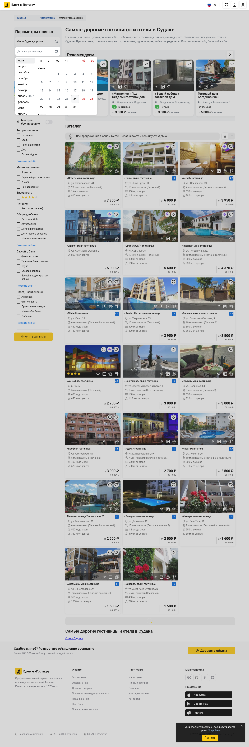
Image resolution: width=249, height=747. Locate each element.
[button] (226, 4)
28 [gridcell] (50, 107)
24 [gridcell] (74, 98)
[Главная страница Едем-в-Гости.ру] (19, 5)
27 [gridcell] (41, 107)
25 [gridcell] (83, 98)
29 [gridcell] (58, 107)
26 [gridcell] (91, 98)
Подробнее (214, 730)
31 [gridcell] (74, 107)
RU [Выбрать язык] (212, 5)
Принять (209, 737)
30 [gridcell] (66, 107)
